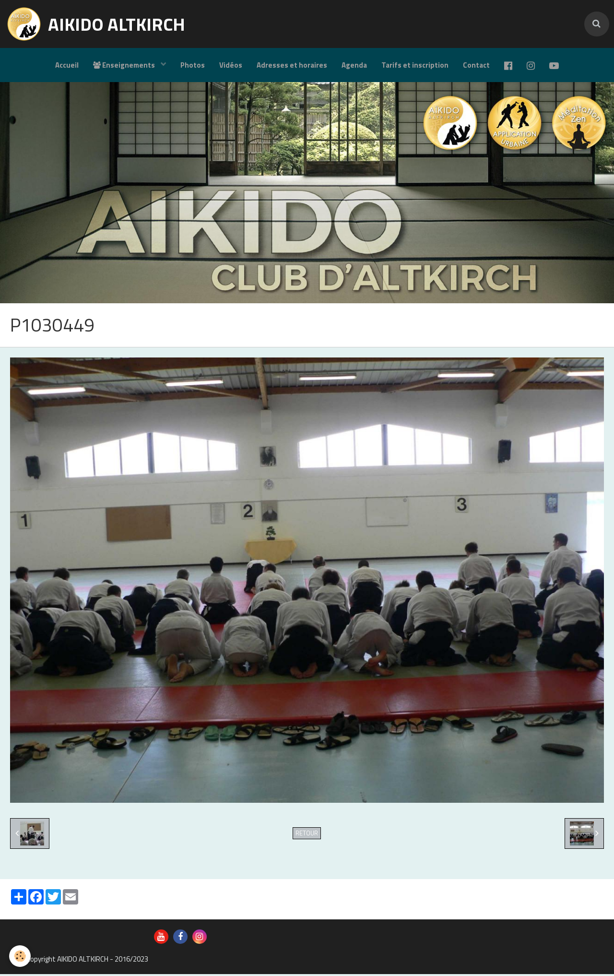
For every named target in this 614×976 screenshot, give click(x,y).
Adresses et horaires (292, 65)
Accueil (67, 65)
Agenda (354, 65)
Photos (192, 65)
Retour (306, 835)
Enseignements (124, 65)
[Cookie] (20, 956)
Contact (476, 65)
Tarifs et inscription (415, 65)
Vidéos (230, 65)
